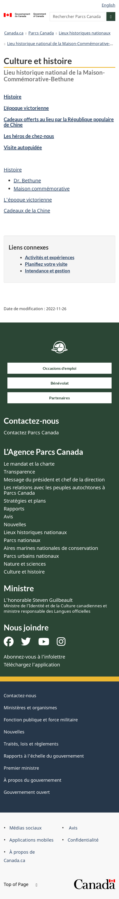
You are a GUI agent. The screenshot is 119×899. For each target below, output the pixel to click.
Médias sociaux (25, 828)
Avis (8, 516)
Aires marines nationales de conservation (51, 548)
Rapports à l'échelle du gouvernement (44, 756)
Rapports (14, 508)
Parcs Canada (41, 33)
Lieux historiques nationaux (84, 33)
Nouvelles (15, 524)
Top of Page (20, 884)
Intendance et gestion (47, 270)
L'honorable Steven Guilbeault (55, 605)
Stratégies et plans (25, 500)
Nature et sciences (25, 563)
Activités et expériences (49, 257)
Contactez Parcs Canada (31, 432)
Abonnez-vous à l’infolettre (34, 656)
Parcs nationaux (22, 540)
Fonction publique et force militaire (41, 720)
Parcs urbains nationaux (31, 556)
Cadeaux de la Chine (27, 210)
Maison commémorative (42, 188)
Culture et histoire (24, 571)
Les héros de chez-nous (29, 136)
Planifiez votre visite (46, 264)
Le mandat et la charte (29, 463)
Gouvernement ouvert (27, 792)
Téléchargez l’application (32, 664)
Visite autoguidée (23, 147)
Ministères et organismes (30, 708)
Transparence (19, 471)
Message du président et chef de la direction (54, 479)
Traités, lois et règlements (31, 744)
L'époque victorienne (26, 108)
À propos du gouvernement (32, 780)
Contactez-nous (20, 695)
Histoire (12, 97)
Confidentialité (83, 840)
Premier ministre (21, 768)
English (108, 5)
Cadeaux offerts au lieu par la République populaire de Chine (59, 122)
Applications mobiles (31, 840)
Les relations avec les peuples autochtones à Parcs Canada (54, 490)
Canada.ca (13, 33)
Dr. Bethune (27, 180)
